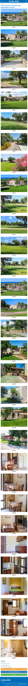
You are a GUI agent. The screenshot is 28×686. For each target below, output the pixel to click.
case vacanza (9, 3)
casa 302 (13, 3)
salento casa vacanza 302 (19, 3)
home (5, 3)
